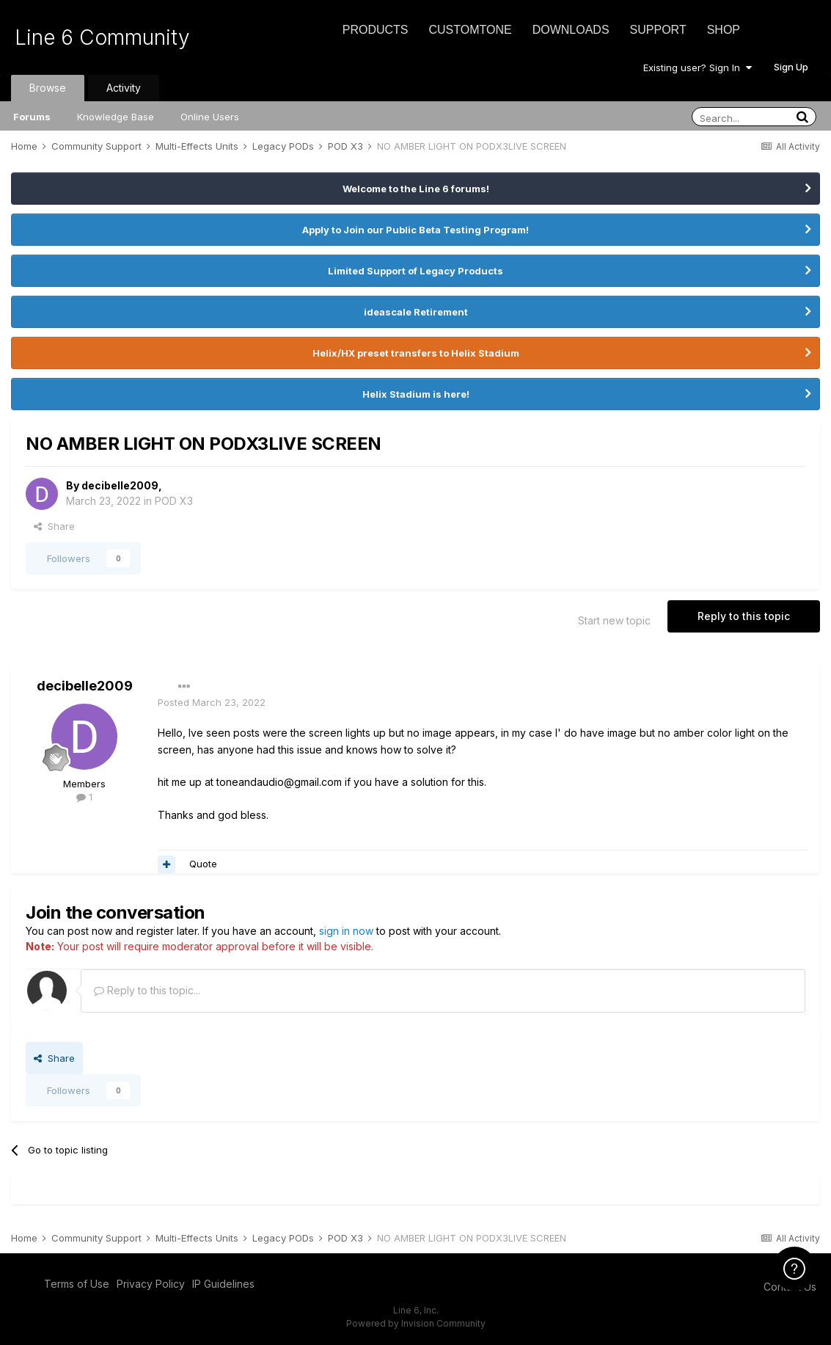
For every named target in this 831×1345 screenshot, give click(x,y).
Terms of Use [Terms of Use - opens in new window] (76, 1283)
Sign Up (791, 67)
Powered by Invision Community (416, 1323)
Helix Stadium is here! (415, 394)
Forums (32, 117)
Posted (212, 702)
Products (376, 29)
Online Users (209, 117)
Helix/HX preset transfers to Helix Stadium (415, 353)
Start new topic (614, 620)
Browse (47, 87)
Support (658, 29)
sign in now (346, 931)
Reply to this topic (744, 616)
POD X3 (174, 501)
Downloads (570, 29)
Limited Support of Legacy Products (415, 271)
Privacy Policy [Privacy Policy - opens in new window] (151, 1283)
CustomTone (469, 29)
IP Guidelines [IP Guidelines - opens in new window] (223, 1283)
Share (54, 526)
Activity (123, 87)
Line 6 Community (102, 37)
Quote (203, 864)
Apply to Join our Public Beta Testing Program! (415, 230)
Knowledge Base (115, 117)
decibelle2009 (119, 485)
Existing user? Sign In (697, 67)
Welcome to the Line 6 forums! (416, 188)
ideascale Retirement (416, 312)
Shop (723, 29)
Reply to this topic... (147, 990)
